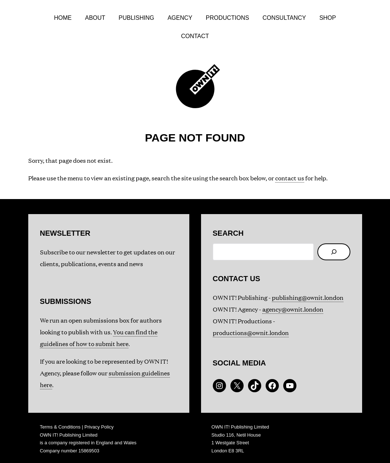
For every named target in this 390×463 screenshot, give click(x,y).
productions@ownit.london (251, 332)
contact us (289, 178)
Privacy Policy (99, 427)
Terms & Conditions (60, 427)
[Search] (333, 251)
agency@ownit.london (292, 309)
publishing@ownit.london (307, 297)
